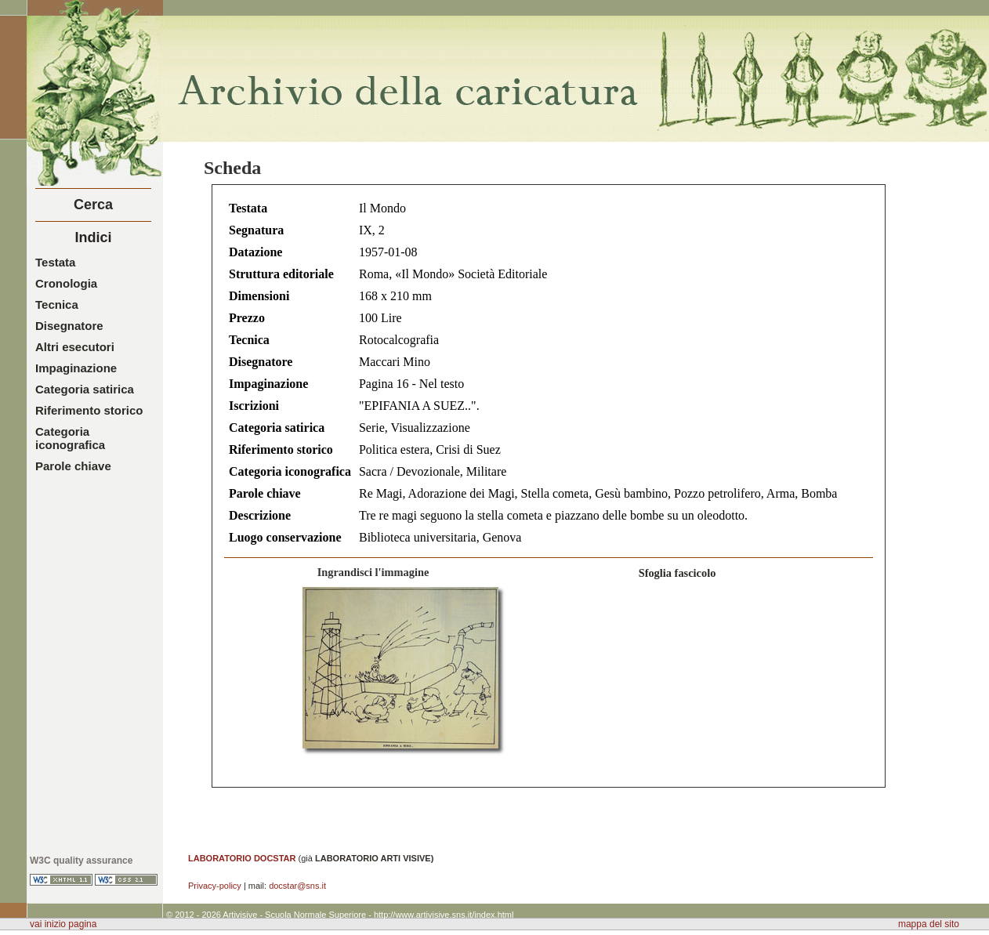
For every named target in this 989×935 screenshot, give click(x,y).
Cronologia (66, 283)
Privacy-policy (214, 885)
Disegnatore (69, 325)
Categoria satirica (84, 389)
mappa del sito (928, 924)
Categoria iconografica (70, 438)
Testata (55, 262)
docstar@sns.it (297, 885)
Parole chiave (73, 466)
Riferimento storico (89, 410)
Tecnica (56, 304)
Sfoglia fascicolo (677, 573)
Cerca (93, 204)
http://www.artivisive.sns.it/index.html (444, 914)
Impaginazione (76, 368)
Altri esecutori (74, 346)
